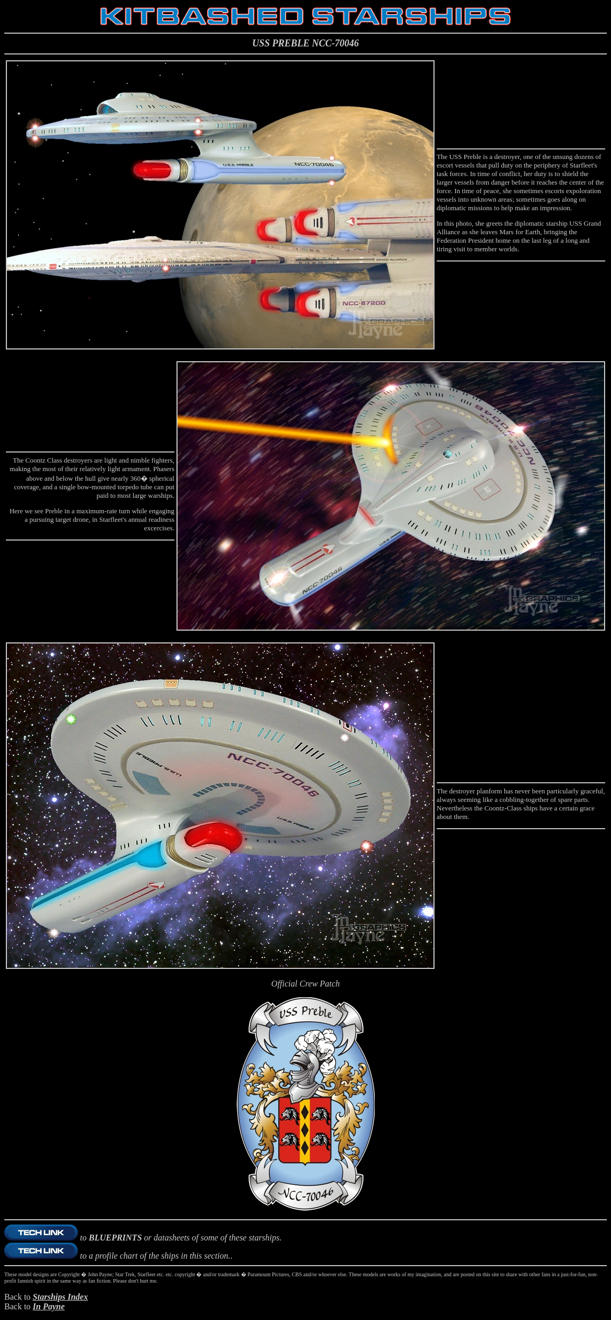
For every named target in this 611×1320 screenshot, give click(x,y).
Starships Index (60, 1296)
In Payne (49, 1306)
